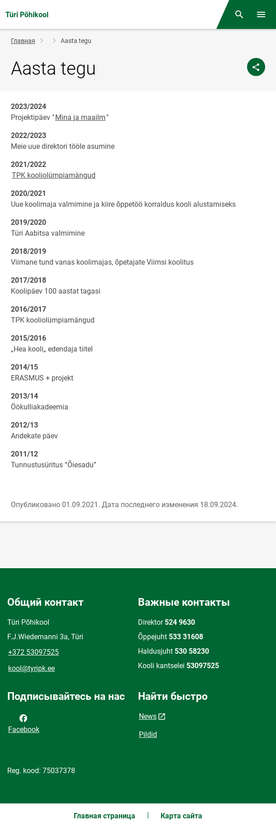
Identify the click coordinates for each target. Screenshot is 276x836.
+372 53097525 (33, 652)
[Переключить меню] (261, 14)
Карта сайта (181, 816)
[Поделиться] (256, 67)
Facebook (23, 723)
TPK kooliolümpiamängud (53, 175)
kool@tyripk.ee (31, 668)
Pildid (148, 734)
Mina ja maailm (80, 117)
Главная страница (104, 816)
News (148, 716)
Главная (23, 40)
